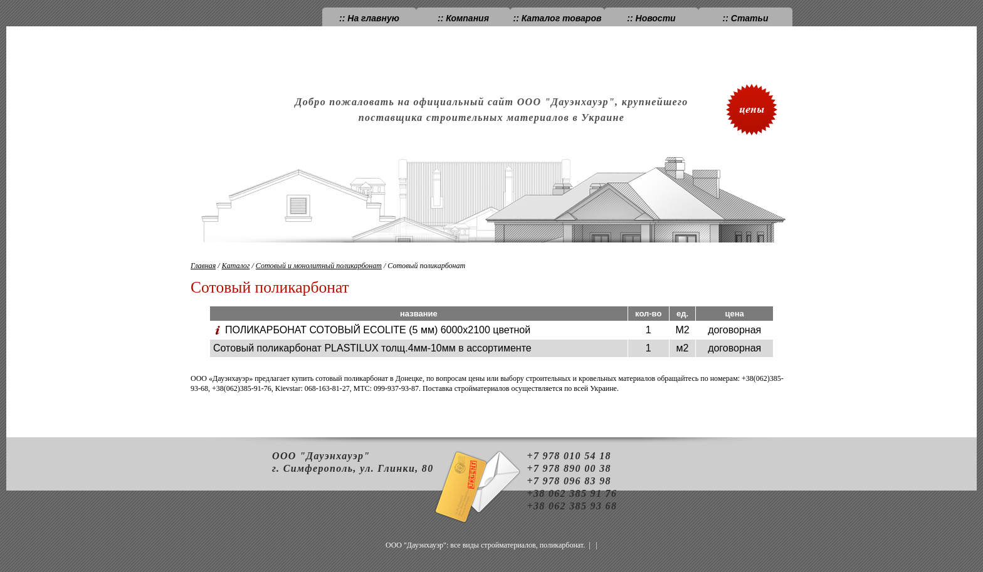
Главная (203, 265)
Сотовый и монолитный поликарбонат (319, 265)
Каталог (236, 265)
